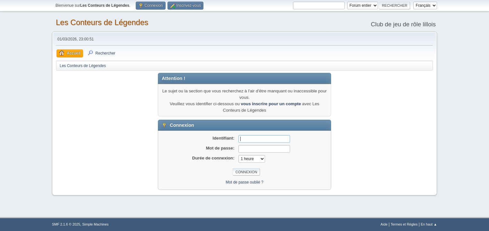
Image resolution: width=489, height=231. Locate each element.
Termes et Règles (403, 224)
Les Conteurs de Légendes (102, 22)
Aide (384, 224)
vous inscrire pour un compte (271, 103)
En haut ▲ (429, 224)
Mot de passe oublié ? (244, 182)
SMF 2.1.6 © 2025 (66, 224)
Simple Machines (95, 224)
